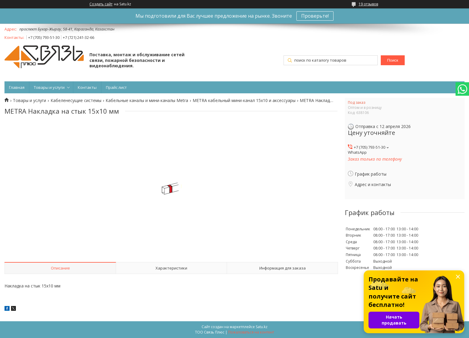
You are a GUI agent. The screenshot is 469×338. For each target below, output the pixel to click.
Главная (17, 87)
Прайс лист (116, 87)
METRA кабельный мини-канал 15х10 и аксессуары (244, 100)
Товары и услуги (49, 87)
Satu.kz (261, 326)
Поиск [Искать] (392, 60)
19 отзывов (368, 4)
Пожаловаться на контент (251, 332)
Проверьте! (315, 16)
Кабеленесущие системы (76, 100)
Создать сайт (100, 4)
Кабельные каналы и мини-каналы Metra (147, 100)
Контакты (87, 87)
